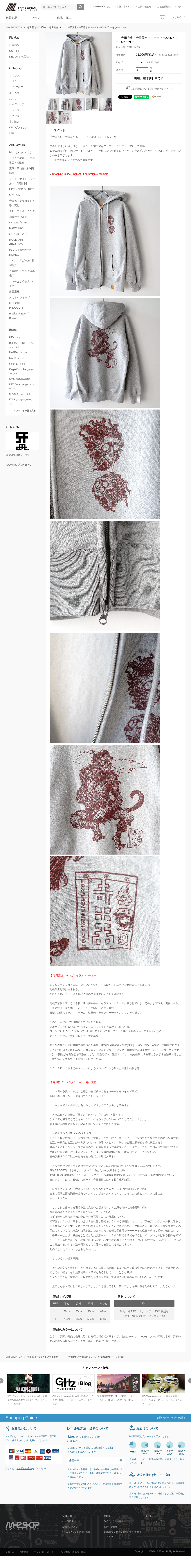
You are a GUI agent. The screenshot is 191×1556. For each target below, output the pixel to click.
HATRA (18, 352)
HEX (18, 337)
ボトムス (14, 93)
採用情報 (24, 1552)
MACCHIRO (16, 228)
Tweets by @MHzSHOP (19, 464)
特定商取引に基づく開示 (73, 1552)
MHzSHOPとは (103, 6)
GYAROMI (15, 195)
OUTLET (14, 51)
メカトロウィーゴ (19, 297)
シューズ (14, 110)
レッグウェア (17, 104)
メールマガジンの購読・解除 (76, 1532)
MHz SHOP (67, 1521)
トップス (14, 76)
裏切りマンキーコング (22, 211)
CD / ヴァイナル (18, 127)
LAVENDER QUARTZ (21, 189)
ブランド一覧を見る (26, 410)
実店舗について (69, 1527)
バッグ (13, 98)
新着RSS (10, 1552)
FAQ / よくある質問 (113, 1521)
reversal (21, 393)
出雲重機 (14, 291)
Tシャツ (17, 81)
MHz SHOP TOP (14, 27)
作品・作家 (64, 17)
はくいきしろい (18, 234)
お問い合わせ (144, 6)
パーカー (18, 86)
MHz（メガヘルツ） (21, 152)
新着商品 (11, 17)
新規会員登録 (164, 6)
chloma (18, 363)
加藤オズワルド (18, 217)
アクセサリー (17, 116)
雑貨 (11, 133)
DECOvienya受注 (19, 56)
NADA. (17, 358)
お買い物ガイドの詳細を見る (171, 1417)
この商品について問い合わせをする (150, 89)
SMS (20, 378)
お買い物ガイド (124, 6)
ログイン (181, 6)
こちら (77, 1441)
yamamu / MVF (18, 222)
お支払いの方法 (24, 1468)
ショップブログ (154, 1521)
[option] (28, 1390)
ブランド (37, 17)
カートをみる (174, 17)
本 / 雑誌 (14, 121)
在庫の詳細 (153, 62)
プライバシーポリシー (45, 1552)
